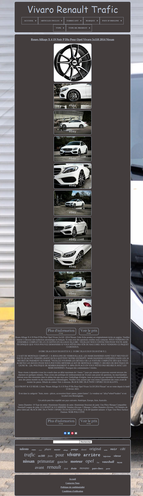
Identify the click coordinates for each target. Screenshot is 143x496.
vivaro (73, 454)
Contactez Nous (73, 483)
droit (66, 468)
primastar (46, 461)
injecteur (107, 456)
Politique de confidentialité (72, 487)
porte (108, 468)
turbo (105, 450)
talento (24, 449)
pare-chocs (97, 468)
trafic (29, 454)
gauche (62, 462)
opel (90, 461)
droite (74, 468)
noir (113, 449)
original (95, 449)
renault (54, 467)
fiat (98, 462)
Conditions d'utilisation (72, 491)
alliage (65, 450)
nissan (28, 461)
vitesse (117, 455)
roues (34, 450)
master (57, 449)
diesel (84, 449)
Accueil (72, 479)
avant (39, 467)
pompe (74, 449)
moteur (77, 461)
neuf (40, 450)
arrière (91, 455)
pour (60, 454)
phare (48, 449)
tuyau (119, 462)
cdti (122, 449)
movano (84, 468)
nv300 (41, 455)
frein (50, 456)
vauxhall (108, 462)
